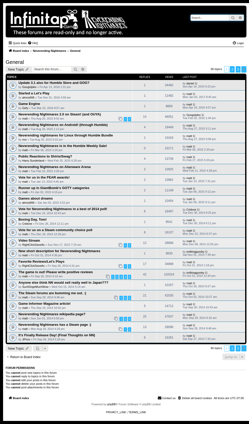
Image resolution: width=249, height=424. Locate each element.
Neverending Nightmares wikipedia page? (52, 314)
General (15, 62)
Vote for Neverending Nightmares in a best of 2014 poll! (62, 209)
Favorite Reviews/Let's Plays (41, 261)
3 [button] (238, 69)
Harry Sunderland (33, 160)
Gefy (25, 108)
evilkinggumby (195, 251)
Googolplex (29, 86)
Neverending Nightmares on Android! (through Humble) (63, 125)
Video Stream (29, 240)
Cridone (191, 209)
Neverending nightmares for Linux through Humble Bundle (65, 135)
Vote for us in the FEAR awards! (44, 177)
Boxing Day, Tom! (32, 219)
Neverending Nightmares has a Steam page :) (54, 325)
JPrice (26, 339)
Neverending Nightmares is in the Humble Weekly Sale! (62, 146)
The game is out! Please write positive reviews (55, 272)
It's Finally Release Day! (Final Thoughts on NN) (56, 335)
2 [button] (232, 69)
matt (189, 93)
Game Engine (29, 104)
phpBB (111, 404)
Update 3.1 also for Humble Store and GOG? (53, 83)
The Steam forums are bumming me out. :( (52, 293)
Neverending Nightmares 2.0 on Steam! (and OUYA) (59, 114)
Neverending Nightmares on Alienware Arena (54, 167)
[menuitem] (33, 43)
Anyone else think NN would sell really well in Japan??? (63, 282)
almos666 (28, 97)
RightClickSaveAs (33, 244)
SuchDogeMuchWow (35, 286)
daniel (190, 83)
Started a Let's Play (33, 93)
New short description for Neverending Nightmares (59, 251)
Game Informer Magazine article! (44, 303)
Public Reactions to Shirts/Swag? (45, 156)
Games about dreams (35, 198)
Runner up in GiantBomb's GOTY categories (53, 188)
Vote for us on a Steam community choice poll (55, 230)
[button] (243, 69)
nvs (24, 139)
